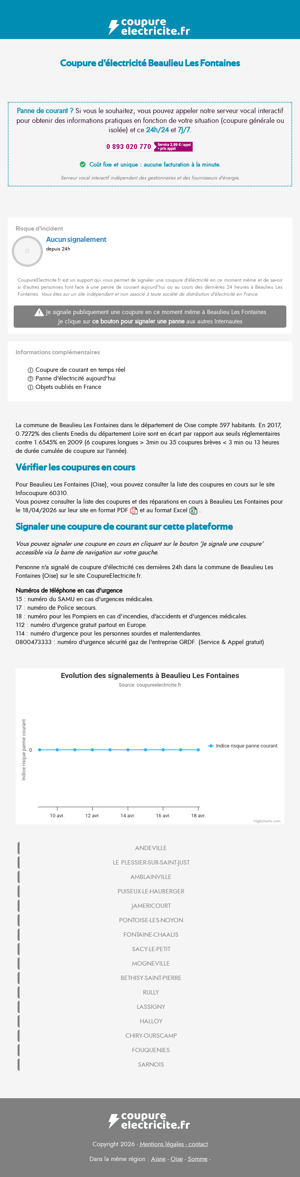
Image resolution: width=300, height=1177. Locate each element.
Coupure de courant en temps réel (76, 370)
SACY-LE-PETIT (151, 949)
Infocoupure (31, 493)
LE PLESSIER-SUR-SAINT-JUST (151, 862)
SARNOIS (151, 1064)
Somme (197, 1159)
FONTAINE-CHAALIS (151, 934)
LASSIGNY (151, 1007)
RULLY (151, 992)
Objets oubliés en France (64, 387)
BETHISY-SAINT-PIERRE (151, 978)
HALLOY (151, 1021)
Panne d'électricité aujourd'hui (71, 378)
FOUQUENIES (151, 1050)
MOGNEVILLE (151, 963)
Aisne (158, 1159)
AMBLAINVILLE (150, 877)
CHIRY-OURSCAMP (151, 1035)
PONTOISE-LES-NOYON (151, 920)
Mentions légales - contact (174, 1144)
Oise (177, 1159)
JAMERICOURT (151, 906)
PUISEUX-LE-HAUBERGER (151, 891)
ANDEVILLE (151, 848)
